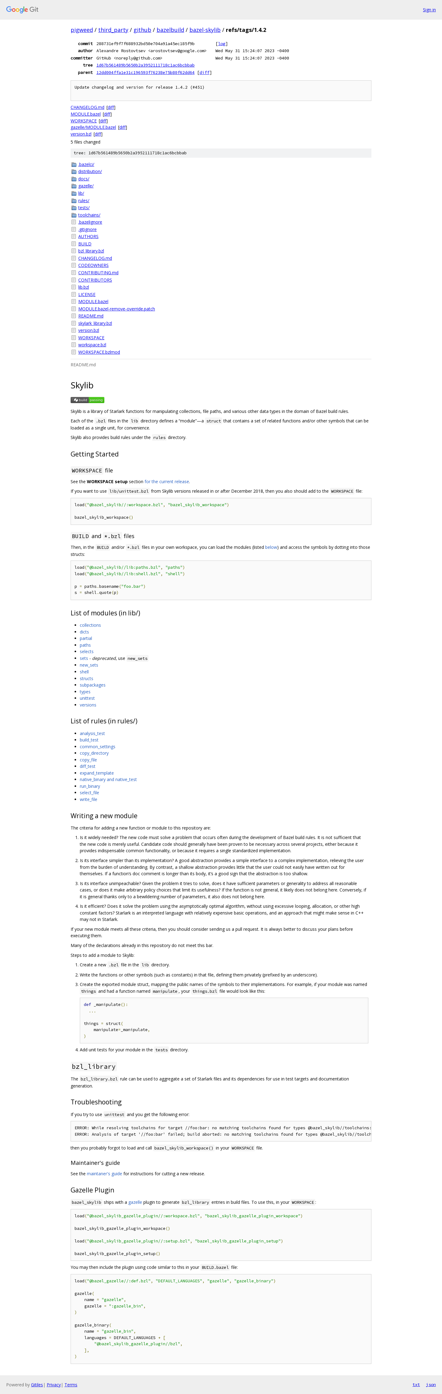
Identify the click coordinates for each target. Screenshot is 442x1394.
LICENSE (86, 294)
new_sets (89, 665)
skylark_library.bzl (95, 323)
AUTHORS (88, 236)
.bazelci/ (86, 164)
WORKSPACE (84, 121)
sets (84, 658)
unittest (87, 698)
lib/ (81, 193)
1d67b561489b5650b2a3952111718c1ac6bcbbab (145, 65)
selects (87, 651)
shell (84, 672)
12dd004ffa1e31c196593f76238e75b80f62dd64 (145, 72)
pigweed (82, 29)
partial (86, 638)
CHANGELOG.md (87, 107)
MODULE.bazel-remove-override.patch (116, 309)
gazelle (135, 1202)
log (221, 43)
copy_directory (94, 753)
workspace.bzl (92, 345)
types (85, 692)
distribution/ (90, 171)
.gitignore (87, 229)
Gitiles (37, 1385)
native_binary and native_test (108, 779)
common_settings (97, 746)
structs (86, 678)
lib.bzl (83, 287)
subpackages (93, 685)
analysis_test (92, 733)
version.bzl (81, 134)
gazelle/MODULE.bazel (93, 127)
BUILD (84, 244)
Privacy (54, 1385)
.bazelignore (90, 222)
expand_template (97, 773)
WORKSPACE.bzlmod (99, 352)
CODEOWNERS (93, 265)
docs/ (83, 179)
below (271, 547)
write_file (88, 799)
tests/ (84, 207)
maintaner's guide (104, 1173)
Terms (70, 1385)
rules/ (83, 200)
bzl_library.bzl (91, 251)
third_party (113, 29)
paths (85, 645)
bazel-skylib (205, 29)
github (142, 29)
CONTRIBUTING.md (98, 272)
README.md (90, 316)
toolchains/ (89, 215)
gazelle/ (86, 186)
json (431, 1384)
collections (90, 625)
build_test (89, 740)
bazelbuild (170, 29)
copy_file (88, 760)
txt (416, 1384)
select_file (89, 792)
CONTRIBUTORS (95, 280)
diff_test (87, 766)
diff (204, 72)
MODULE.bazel (86, 114)
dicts (84, 632)
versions (88, 705)
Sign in (429, 10)
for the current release (167, 481)
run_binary (90, 786)
